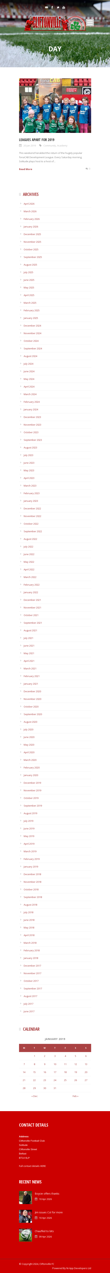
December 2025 (32, 234)
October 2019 (31, 798)
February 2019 (32, 859)
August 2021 (30, 630)
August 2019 (30, 813)
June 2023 (29, 462)
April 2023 (29, 478)
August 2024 (30, 356)
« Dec (34, 1096)
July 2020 (28, 729)
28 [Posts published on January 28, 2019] (24, 1088)
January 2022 (31, 592)
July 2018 (28, 912)
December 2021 (32, 600)
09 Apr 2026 (45, 1236)
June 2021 (29, 645)
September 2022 (33, 531)
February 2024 (32, 401)
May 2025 (29, 287)
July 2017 (28, 1003)
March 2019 (30, 851)
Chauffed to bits (44, 1231)
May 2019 (29, 836)
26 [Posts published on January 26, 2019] (75, 1080)
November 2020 (32, 699)
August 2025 (30, 264)
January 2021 (31, 683)
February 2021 (32, 676)
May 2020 (29, 744)
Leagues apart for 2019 (36, 139)
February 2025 (32, 310)
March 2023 (30, 485)
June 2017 (29, 1011)
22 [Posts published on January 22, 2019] (34, 1080)
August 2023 (30, 447)
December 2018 (32, 874)
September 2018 (33, 897)
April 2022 (29, 569)
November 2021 (32, 607)
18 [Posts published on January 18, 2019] (65, 1072)
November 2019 (32, 790)
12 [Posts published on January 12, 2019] (75, 1064)
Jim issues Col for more (49, 1212)
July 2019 (28, 821)
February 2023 (32, 493)
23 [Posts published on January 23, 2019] (44, 1080)
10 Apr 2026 (45, 1199)
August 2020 (30, 721)
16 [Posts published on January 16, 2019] (44, 1072)
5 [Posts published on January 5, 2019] (75, 1056)
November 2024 (32, 333)
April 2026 (29, 203)
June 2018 (29, 920)
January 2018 (31, 958)
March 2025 (30, 302)
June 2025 (29, 280)
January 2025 (31, 318)
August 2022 (30, 539)
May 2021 (29, 653)
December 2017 (32, 965)
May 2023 (29, 470)
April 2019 (29, 843)
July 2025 (28, 272)
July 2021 (28, 638)
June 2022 (29, 554)
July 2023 (28, 455)
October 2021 (31, 615)
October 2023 (31, 432)
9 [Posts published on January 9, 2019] (44, 1064)
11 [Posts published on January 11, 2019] (65, 1064)
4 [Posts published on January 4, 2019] (65, 1056)
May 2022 (29, 561)
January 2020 (31, 775)
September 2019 (33, 805)
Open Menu (90, 22)
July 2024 (28, 363)
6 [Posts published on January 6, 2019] (86, 1056)
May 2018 (29, 927)
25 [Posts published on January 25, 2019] (65, 1080)
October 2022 (31, 523)
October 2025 (31, 249)
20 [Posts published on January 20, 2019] (86, 1072)
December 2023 (32, 417)
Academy (62, 145)
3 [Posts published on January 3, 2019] (55, 1056)
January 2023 (31, 501)
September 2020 (33, 714)
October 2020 (31, 706)
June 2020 (29, 737)
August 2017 (30, 996)
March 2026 (30, 211)
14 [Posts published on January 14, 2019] (24, 1072)
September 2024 (33, 348)
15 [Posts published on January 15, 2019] (34, 1072)
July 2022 (28, 546)
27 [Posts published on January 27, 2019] (86, 1080)
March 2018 (30, 942)
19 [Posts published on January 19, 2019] (75, 1072)
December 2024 (32, 325)
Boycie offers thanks (47, 1193)
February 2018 (32, 950)
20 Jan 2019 (29, 145)
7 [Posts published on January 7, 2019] (24, 1064)
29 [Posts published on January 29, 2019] (34, 1088)
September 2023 (33, 440)
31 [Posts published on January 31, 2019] (55, 1088)
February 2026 (32, 219)
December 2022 (32, 508)
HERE (43, 1166)
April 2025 (29, 295)
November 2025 (32, 241)
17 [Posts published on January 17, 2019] (55, 1072)
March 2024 (30, 394)
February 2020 (32, 767)
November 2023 (32, 424)
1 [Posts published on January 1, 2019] (34, 1056)
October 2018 (31, 889)
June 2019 (29, 828)
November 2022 (32, 516)
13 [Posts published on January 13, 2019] (86, 1064)
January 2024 (31, 409)
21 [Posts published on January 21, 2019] (24, 1080)
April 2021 (29, 661)
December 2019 (32, 782)
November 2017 (32, 973)
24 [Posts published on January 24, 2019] (55, 1080)
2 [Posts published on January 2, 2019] (44, 1056)
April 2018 (29, 935)
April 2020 (29, 752)
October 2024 (31, 341)
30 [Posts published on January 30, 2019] (44, 1088)
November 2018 (32, 881)
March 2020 (30, 760)
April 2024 (29, 386)
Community (49, 145)
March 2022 (30, 577)
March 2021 (30, 668)
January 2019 (31, 866)
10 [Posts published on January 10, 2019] (55, 1064)
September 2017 (33, 988)
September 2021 (33, 622)
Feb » (75, 1096)
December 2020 (32, 691)
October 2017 (31, 981)
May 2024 (29, 379)
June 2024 (29, 371)
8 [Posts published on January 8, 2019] (34, 1064)
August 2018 (30, 904)
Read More (25, 169)
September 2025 (33, 257)
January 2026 (31, 226)
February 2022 (32, 584)
